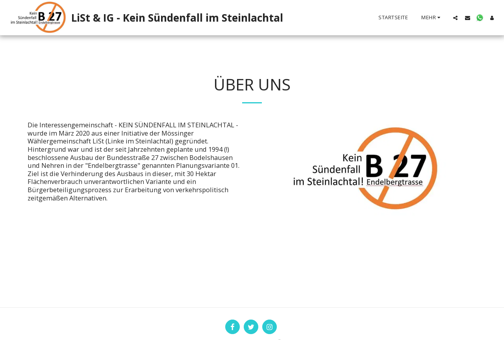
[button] (455, 17)
